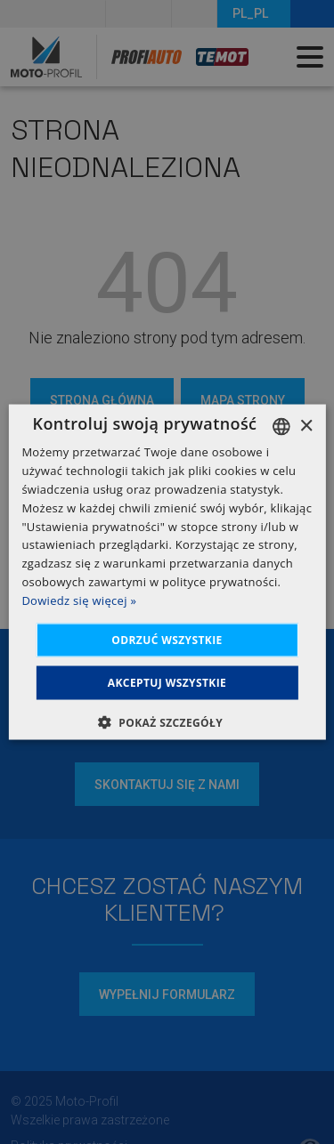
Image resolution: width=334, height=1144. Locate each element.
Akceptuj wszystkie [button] (167, 681)
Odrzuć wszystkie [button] (166, 639)
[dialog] (167, 572)
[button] (167, 721)
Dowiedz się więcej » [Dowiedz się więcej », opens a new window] (78, 600)
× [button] (306, 425)
